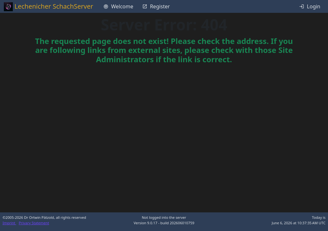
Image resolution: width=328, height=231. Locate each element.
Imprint (9, 222)
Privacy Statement (34, 222)
